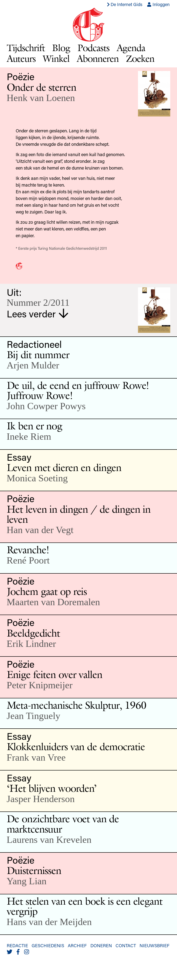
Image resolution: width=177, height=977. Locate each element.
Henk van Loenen (41, 98)
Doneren (101, 945)
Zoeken (140, 58)
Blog (61, 48)
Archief (77, 945)
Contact (126, 945)
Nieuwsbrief (154, 945)
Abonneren (98, 58)
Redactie (17, 945)
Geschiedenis (48, 945)
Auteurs (21, 58)
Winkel (56, 58)
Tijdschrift (26, 48)
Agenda (131, 48)
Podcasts (93, 48)
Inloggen (158, 4)
